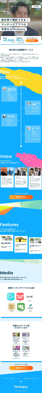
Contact (36, 378)
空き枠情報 (36, 6)
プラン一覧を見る (31, 40)
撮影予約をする (21, 197)
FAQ (27, 6)
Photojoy (4, 10)
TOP (11, 6)
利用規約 (11, 378)
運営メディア (6, 378)
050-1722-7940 (9, 4)
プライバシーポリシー (19, 378)
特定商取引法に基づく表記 (29, 378)
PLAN (15, 6)
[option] (7, 177)
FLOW (19, 6)
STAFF (22, 6)
